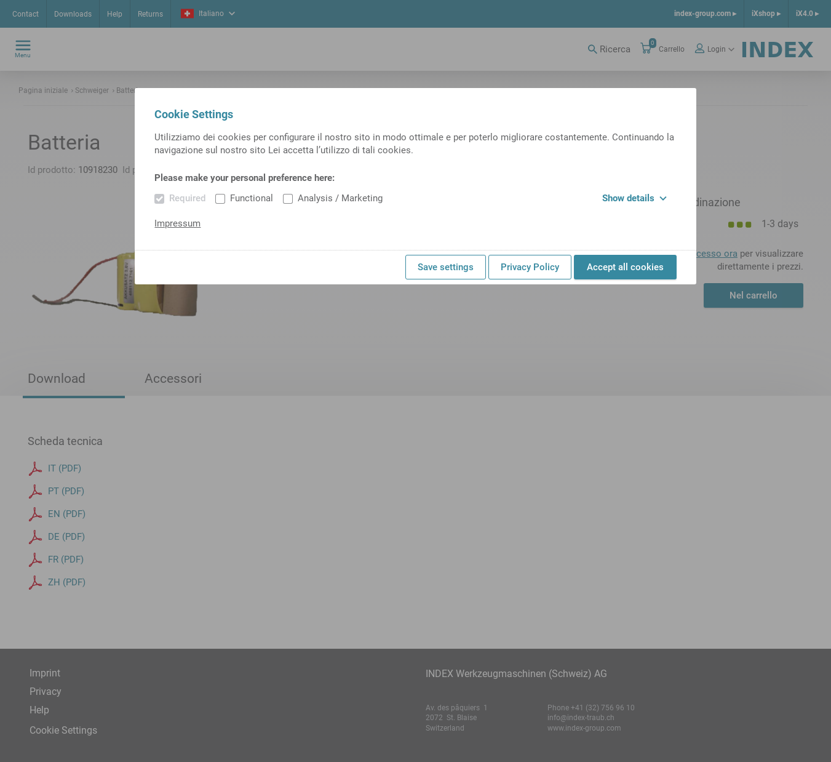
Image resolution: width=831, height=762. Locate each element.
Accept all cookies (625, 267)
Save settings (446, 267)
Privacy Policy (530, 267)
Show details (634, 198)
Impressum (177, 223)
